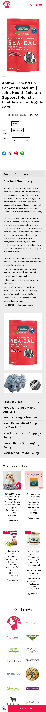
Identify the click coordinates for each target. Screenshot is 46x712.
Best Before (4, 132)
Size (4, 124)
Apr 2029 (17, 130)
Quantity (5, 138)
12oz (15, 123)
